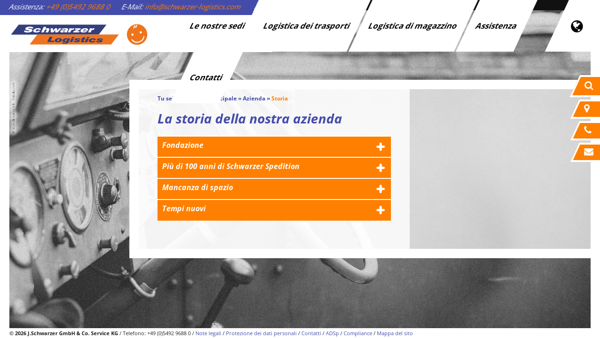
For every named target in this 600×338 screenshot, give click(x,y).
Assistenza (497, 25)
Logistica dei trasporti (307, 25)
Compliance (358, 333)
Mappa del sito (395, 333)
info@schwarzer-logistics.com (193, 6)
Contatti (206, 77)
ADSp (332, 333)
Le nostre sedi (218, 25)
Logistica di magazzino (413, 25)
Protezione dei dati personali (261, 333)
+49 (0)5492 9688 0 (79, 6)
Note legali (208, 333)
